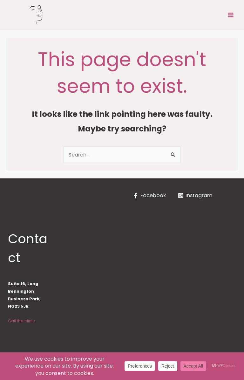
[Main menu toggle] (230, 15)
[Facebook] (149, 195)
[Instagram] (195, 195)
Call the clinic (21, 320)
